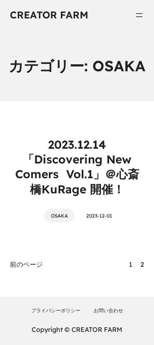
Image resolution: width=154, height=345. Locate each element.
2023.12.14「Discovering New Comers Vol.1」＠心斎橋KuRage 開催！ (77, 166)
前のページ (26, 264)
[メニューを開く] (139, 15)
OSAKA (59, 216)
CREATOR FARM (49, 15)
